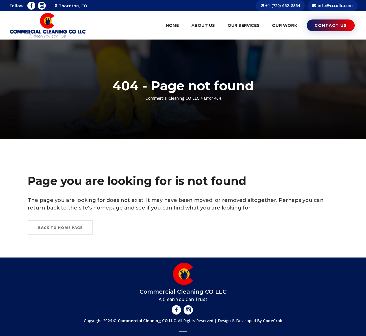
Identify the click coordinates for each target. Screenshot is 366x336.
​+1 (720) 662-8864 (282, 5)
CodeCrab (272, 320)
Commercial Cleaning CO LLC (172, 98)
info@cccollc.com (335, 5)
